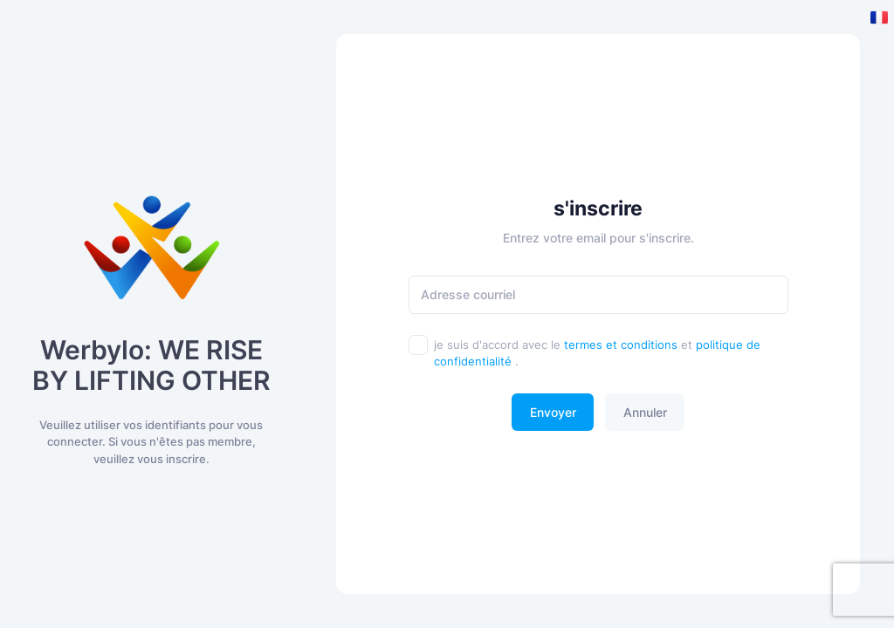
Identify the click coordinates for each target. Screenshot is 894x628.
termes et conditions (620, 345)
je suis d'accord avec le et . (597, 353)
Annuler (645, 412)
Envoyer (553, 412)
